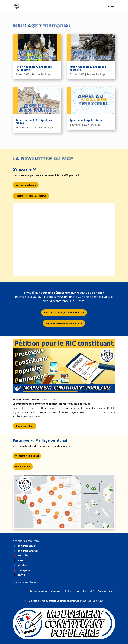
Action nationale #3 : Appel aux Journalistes (34, 68)
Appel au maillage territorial (86, 120)
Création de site (106, 591)
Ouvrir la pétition (24, 426)
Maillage (45, 74)
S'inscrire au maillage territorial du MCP (64, 312)
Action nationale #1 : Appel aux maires (34, 122)
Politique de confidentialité (79, 591)
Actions (36, 74)
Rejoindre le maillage (28, 455)
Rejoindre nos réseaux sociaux (31, 195)
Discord (79, 301)
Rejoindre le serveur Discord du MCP (64, 323)
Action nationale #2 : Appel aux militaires (88, 68)
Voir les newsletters (26, 185)
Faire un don (24, 466)
